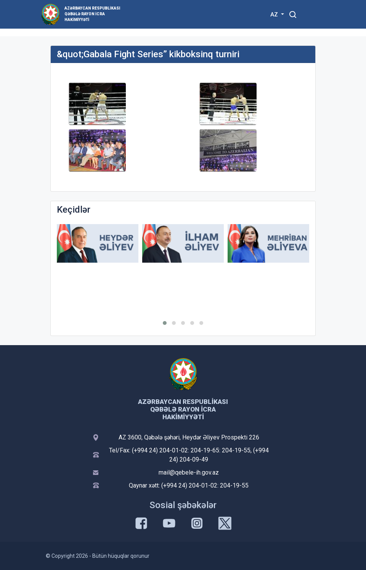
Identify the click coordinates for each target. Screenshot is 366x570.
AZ (274, 14)
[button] (164, 323)
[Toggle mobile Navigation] (311, 14)
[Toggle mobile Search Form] (292, 13)
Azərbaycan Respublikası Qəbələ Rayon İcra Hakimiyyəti (92, 14)
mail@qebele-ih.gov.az (189, 472)
